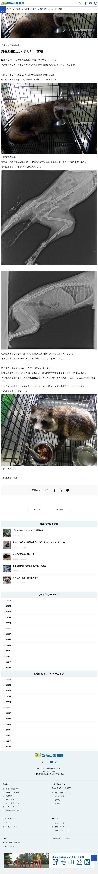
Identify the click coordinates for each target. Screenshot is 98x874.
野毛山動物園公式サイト (12, 3)
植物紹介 (58, 803)
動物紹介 (58, 800)
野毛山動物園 (49, 755)
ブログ (5, 838)
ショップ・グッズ (12, 827)
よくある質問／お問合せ (12, 842)
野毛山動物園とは (12, 789)
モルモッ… (60, 509)
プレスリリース (8, 846)
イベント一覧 (60, 823)
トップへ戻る (94, 858)
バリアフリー (11, 807)
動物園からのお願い (13, 810)
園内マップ (10, 799)
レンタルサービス (12, 803)
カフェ (8, 823)
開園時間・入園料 (12, 792)
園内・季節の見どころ (63, 793)
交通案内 (9, 796)
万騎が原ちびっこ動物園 (61, 838)
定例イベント (60, 827)
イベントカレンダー (62, 830)
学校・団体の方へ (58, 784)
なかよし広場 (59, 796)
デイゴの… (37, 509)
